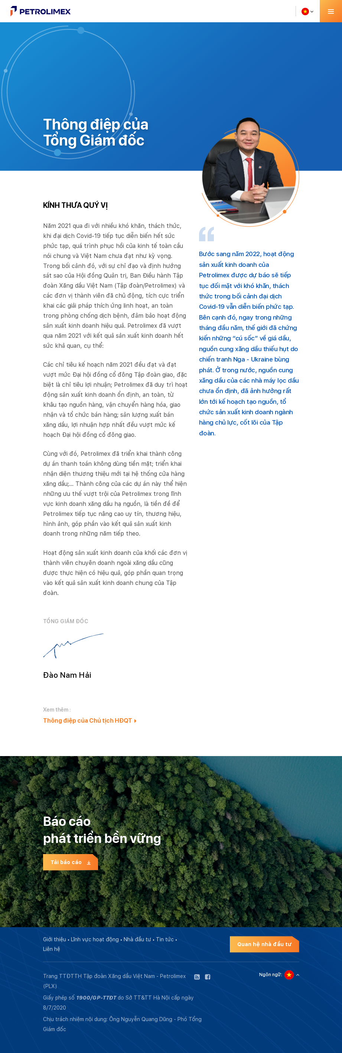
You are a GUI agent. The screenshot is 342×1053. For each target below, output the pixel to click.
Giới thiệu (54, 939)
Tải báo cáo (71, 862)
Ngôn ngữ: (270, 974)
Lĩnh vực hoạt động (95, 939)
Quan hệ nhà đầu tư (264, 944)
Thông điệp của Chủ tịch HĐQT (90, 720)
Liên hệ (51, 949)
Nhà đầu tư (137, 939)
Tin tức (165, 939)
